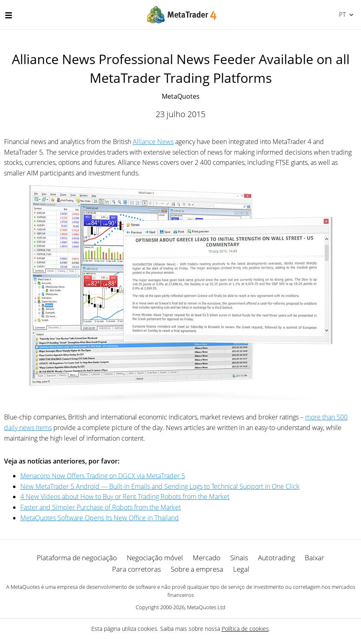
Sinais (239, 557)
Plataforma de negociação (77, 557)
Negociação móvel (155, 557)
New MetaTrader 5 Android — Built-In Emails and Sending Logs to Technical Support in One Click (159, 486)
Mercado (206, 557)
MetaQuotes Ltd (206, 607)
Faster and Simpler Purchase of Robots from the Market (100, 507)
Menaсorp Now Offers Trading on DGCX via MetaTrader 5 (102, 475)
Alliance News (153, 141)
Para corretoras (136, 569)
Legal (241, 569)
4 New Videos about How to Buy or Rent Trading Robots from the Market (124, 496)
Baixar (314, 557)
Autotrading (276, 557)
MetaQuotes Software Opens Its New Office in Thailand (99, 517)
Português (341, 14)
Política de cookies (245, 628)
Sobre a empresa (197, 569)
